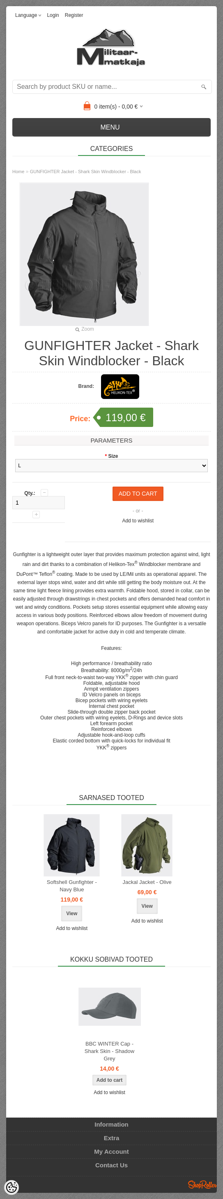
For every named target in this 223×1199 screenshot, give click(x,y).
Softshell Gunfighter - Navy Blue (72, 886)
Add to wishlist (138, 521)
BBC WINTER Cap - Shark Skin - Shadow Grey (109, 1051)
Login (53, 15)
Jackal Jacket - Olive (147, 882)
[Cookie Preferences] (11, 1187)
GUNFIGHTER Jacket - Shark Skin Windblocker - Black (85, 171)
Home (18, 171)
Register (74, 15)
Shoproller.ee (202, 1184)
